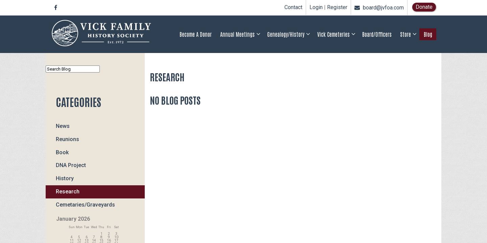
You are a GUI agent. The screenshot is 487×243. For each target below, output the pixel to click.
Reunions (67, 139)
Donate (424, 7)
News (63, 126)
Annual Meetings (237, 34)
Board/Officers (377, 34)
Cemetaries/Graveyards (85, 204)
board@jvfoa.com (379, 7)
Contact (293, 7)
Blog (428, 34)
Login (316, 7)
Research (67, 191)
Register (337, 7)
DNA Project (71, 165)
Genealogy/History (285, 34)
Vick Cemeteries (333, 34)
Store (405, 34)
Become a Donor (196, 34)
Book (62, 152)
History (65, 178)
